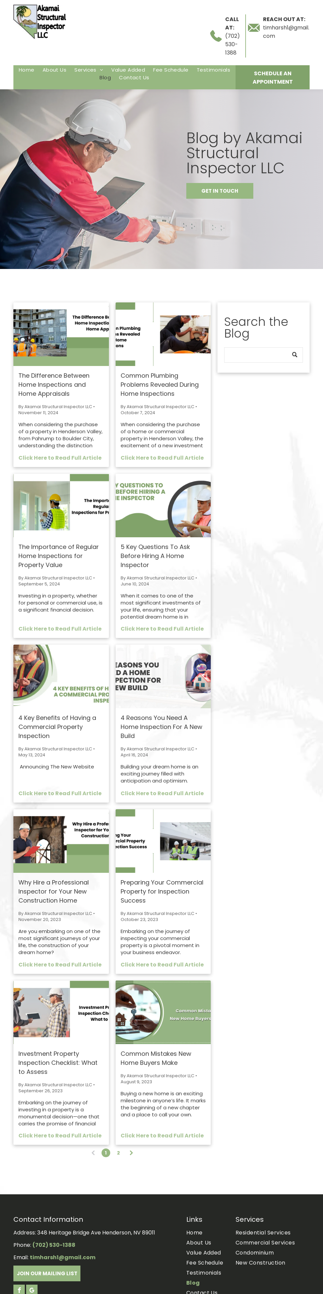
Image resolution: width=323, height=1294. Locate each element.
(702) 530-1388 (232, 44)
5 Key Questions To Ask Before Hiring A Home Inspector (155, 556)
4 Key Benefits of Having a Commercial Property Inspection (57, 727)
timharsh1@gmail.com (62, 1257)
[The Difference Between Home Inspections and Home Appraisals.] (61, 334)
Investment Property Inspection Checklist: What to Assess (58, 1062)
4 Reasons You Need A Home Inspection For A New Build (161, 727)
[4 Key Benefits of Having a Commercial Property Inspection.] (61, 676)
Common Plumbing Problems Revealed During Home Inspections (160, 384)
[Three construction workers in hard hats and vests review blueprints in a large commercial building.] (163, 841)
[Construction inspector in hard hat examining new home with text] (61, 841)
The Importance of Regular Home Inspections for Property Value (58, 556)
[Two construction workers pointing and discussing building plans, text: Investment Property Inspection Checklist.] (61, 1012)
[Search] (263, 355)
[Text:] (163, 676)
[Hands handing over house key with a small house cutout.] (163, 1012)
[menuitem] (27, 70)
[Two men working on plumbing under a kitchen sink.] (163, 334)
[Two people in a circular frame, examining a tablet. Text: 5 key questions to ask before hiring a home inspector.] (163, 505)
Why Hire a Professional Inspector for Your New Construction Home (53, 891)
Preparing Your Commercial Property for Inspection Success (162, 891)
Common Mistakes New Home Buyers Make (156, 1058)
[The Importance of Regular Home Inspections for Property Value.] (61, 505)
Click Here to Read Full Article (60, 458)
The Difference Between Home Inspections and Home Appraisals (53, 384)
